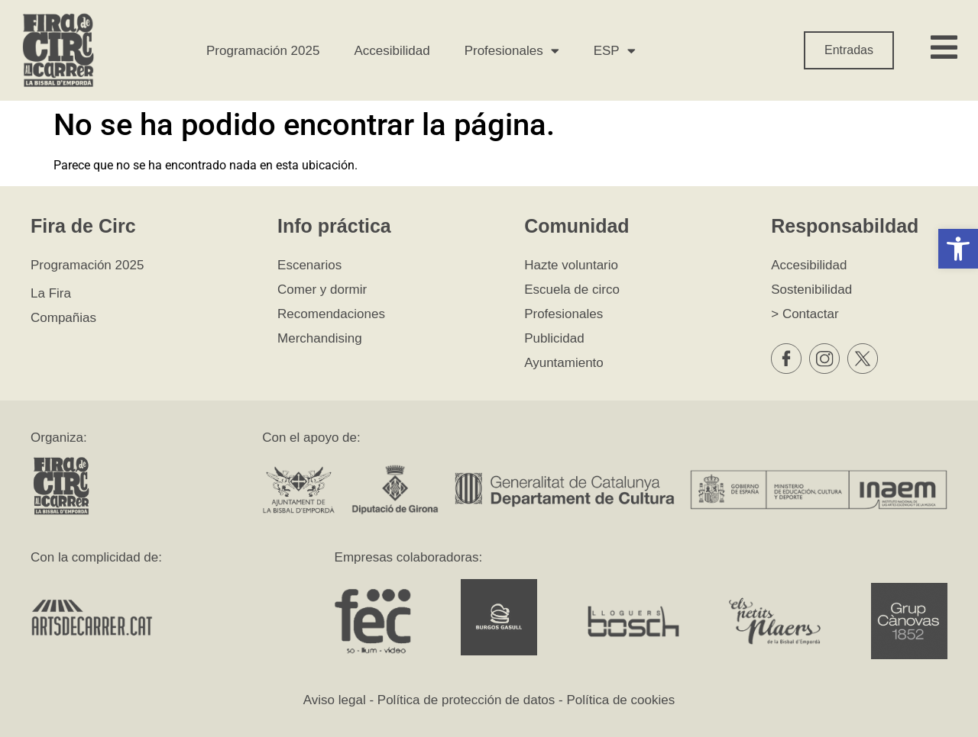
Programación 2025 (262, 50)
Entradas (848, 49)
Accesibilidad (391, 50)
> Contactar (804, 314)
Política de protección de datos (466, 700)
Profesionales (512, 51)
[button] (958, 249)
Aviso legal (334, 700)
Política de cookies (620, 700)
